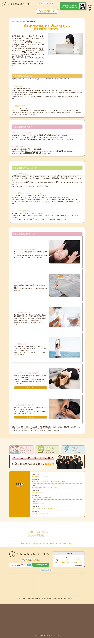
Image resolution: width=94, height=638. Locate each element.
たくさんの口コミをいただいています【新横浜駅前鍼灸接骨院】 (48, 481)
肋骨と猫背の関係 (37, 492)
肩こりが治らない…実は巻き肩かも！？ (42, 497)
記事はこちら (29, 427)
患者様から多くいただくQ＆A (40, 476)
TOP (13, 21)
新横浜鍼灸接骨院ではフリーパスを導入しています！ (45, 487)
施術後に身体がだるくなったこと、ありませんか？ (45, 508)
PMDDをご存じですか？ (39, 503)
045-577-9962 (31, 559)
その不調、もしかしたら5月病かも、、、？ (42, 513)
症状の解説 (19, 21)
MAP (29, 564)
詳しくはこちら (31, 387)
